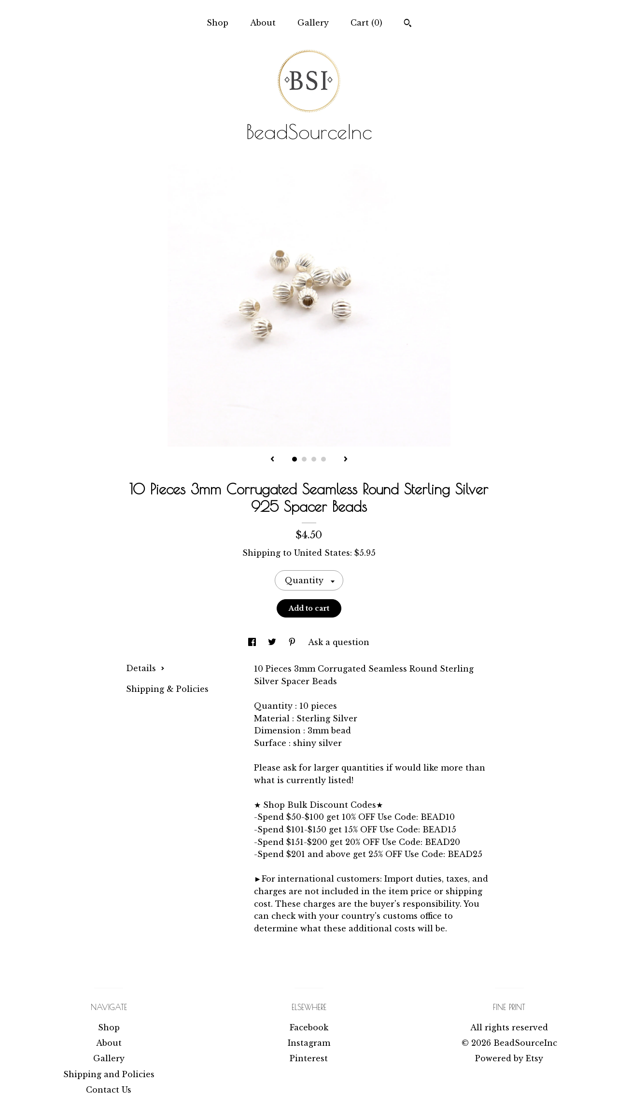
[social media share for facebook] (253, 642)
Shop (217, 23)
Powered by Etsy (509, 1058)
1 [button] (294, 459)
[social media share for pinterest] (293, 642)
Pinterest (309, 1058)
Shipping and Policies (108, 1074)
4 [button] (323, 459)
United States (322, 553)
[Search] (407, 24)
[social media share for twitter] (273, 642)
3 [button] (313, 459)
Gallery (313, 23)
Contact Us (108, 1090)
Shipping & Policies (167, 689)
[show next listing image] (345, 459)
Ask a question (338, 642)
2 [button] (304, 459)
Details (145, 668)
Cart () (366, 23)
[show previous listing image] (272, 459)
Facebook (309, 1027)
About (263, 23)
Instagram (309, 1043)
